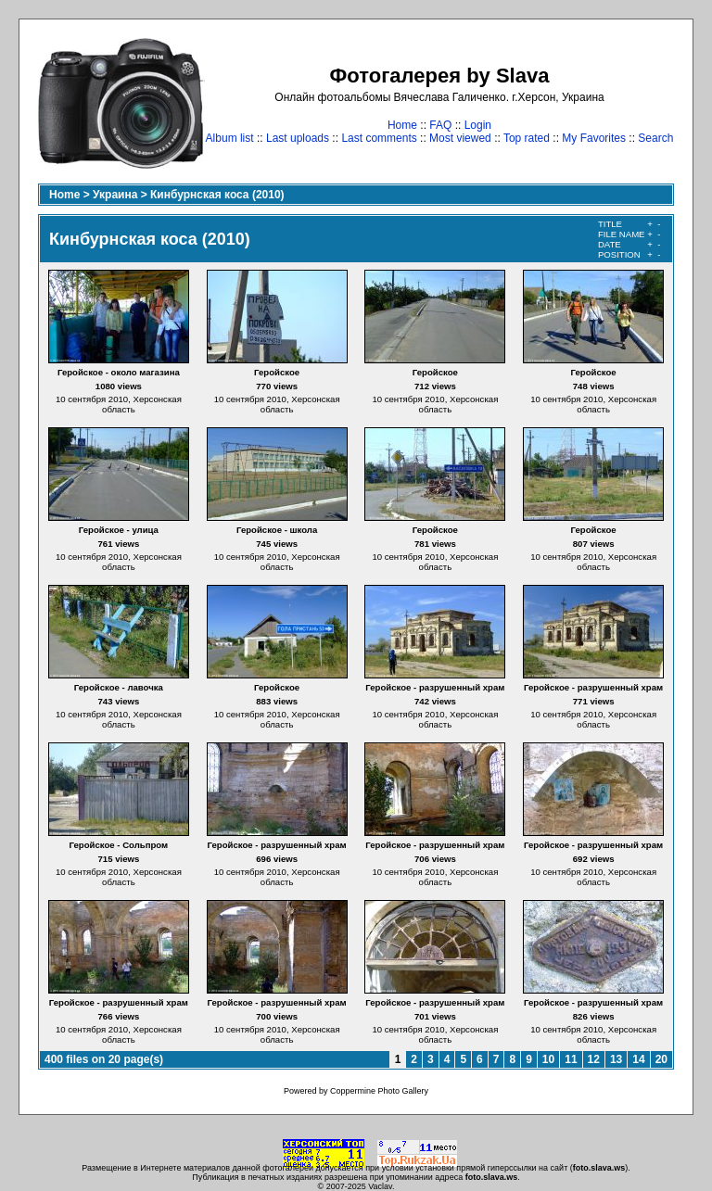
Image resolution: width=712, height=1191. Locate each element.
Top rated (526, 138)
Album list (230, 138)
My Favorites (594, 138)
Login (477, 125)
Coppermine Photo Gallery (379, 1091)
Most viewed (460, 138)
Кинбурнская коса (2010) (217, 194)
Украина (115, 194)
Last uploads (297, 138)
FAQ (440, 125)
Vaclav (380, 1186)
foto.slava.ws (599, 1167)
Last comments (378, 138)
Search (655, 138)
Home (402, 125)
